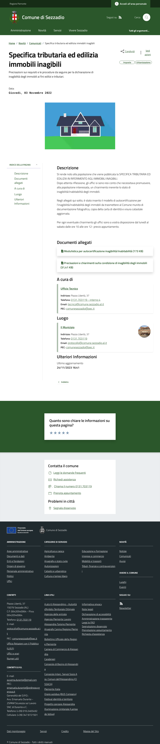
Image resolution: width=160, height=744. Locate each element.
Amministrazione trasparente (97, 618)
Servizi (57, 30)
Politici (10, 576)
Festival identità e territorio (58, 699)
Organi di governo (16, 566)
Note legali (87, 609)
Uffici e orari (13, 653)
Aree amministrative (17, 551)
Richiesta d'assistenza (93, 634)
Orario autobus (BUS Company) (60, 694)
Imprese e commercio (93, 556)
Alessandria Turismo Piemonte (59, 624)
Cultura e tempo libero (55, 576)
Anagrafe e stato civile (56, 561)
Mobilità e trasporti (91, 561)
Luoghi (122, 582)
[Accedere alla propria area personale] (130, 3)
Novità (42, 30)
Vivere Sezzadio (78, 30)
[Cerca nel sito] (145, 17)
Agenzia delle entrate (55, 614)
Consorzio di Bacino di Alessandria (61, 666)
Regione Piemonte (18, 3)
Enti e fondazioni (15, 561)
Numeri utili (13, 658)
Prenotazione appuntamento (97, 630)
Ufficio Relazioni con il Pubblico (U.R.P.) (23, 646)
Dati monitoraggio (16, 731)
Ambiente (49, 556)
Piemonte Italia (52, 689)
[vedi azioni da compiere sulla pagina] (145, 52)
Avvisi (122, 561)
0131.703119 (79, 338)
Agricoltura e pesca (54, 551)
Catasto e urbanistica (55, 571)
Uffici (9, 581)
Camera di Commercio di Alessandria (61, 651)
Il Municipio (68, 327)
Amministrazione (21, 30)
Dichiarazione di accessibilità (96, 614)
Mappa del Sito (91, 731)
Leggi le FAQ (88, 622)
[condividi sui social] (127, 51)
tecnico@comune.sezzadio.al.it (86, 304)
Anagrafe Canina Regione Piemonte (61, 631)
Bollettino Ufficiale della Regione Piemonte (60, 641)
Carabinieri (49, 659)
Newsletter (125, 608)
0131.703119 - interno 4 (85, 300)
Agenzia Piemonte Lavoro (57, 619)
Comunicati (35, 43)
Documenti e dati (16, 556)
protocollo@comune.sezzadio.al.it (87, 343)
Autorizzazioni (51, 566)
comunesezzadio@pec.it (80, 308)
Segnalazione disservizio (94, 626)
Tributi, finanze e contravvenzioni (98, 568)
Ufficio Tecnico (69, 288)
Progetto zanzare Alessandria (59, 704)
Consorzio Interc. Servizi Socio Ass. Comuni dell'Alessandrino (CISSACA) (60, 679)
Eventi (122, 587)
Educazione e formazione (95, 551)
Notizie (123, 551)
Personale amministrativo (20, 571)
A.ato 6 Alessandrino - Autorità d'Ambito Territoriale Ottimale (60, 606)
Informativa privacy (92, 604)
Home (12, 43)
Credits (65, 731)
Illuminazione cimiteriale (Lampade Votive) (61, 711)
